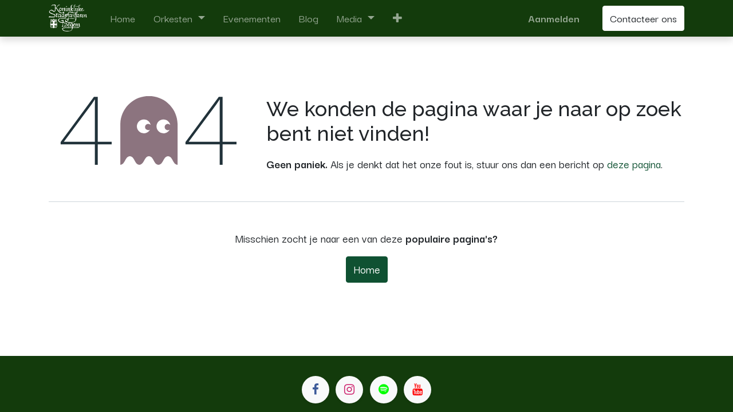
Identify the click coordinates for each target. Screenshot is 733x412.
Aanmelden (554, 18)
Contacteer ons (643, 18)
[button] (397, 18)
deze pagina (634, 164)
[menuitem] (122, 18)
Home (366, 269)
